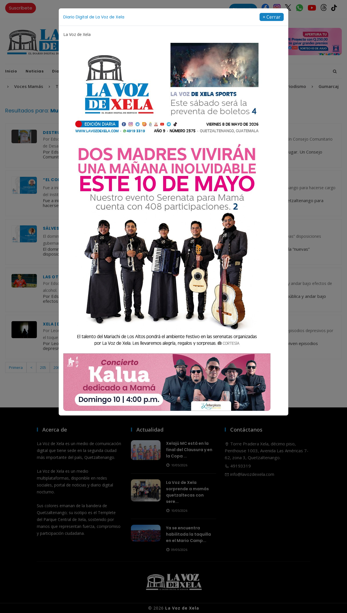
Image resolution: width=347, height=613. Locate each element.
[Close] (272, 17)
